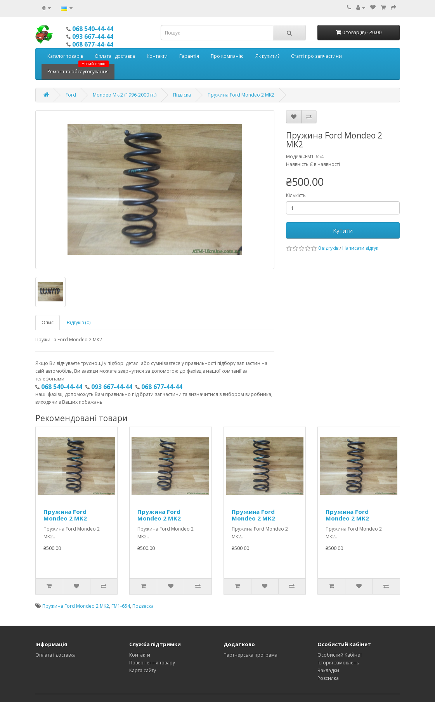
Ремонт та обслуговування (78, 69)
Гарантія (189, 56)
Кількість (296, 195)
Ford (71, 95)
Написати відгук (360, 248)
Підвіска (182, 95)
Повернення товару (152, 662)
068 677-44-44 (92, 44)
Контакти (157, 56)
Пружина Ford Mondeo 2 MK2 (241, 95)
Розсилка (328, 678)
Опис (48, 322)
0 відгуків (328, 248)
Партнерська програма (250, 655)
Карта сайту (142, 670)
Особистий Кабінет (339, 655)
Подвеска (143, 606)
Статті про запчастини (316, 56)
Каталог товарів (65, 56)
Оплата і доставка (115, 56)
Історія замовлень (338, 662)
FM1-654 (120, 606)
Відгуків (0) (78, 322)
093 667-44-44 (92, 36)
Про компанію (227, 56)
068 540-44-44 (92, 28)
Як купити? (267, 56)
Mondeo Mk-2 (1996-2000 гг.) (124, 95)
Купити (343, 230)
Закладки (328, 670)
